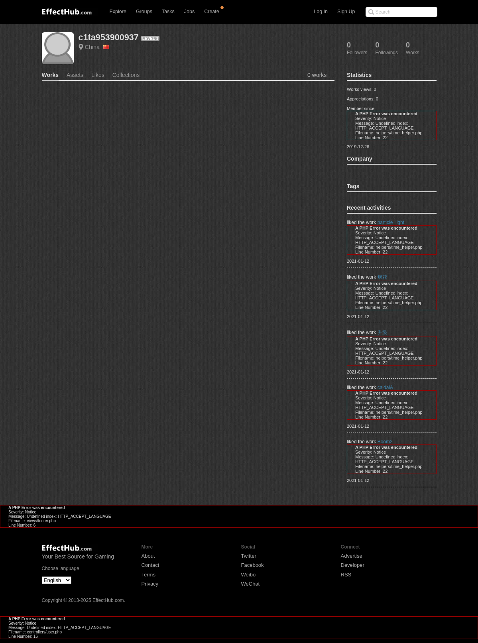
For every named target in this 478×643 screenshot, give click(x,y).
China (97, 47)
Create (211, 11)
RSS (346, 575)
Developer (352, 565)
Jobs (189, 11)
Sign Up (346, 11)
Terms (148, 575)
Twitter (248, 556)
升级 (382, 332)
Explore (118, 11)
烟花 (382, 277)
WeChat (250, 584)
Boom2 (385, 441)
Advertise (351, 556)
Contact (150, 565)
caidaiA (385, 387)
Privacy (150, 584)
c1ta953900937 (109, 37)
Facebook (252, 565)
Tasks (168, 11)
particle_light (391, 222)
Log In (321, 11)
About (148, 556)
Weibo (248, 575)
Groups (144, 11)
